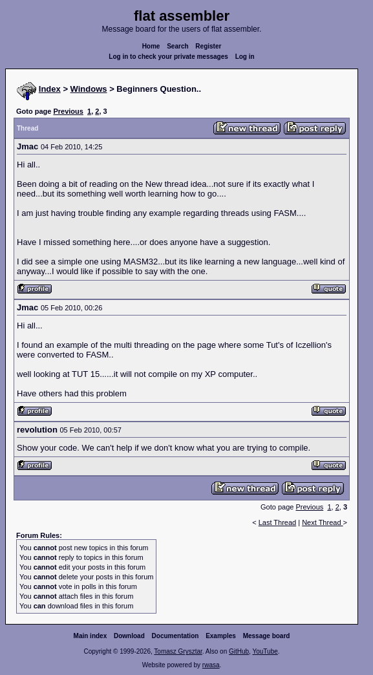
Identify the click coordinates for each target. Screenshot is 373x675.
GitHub (239, 651)
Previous (68, 111)
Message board (266, 635)
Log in (245, 56)
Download (129, 635)
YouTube (264, 651)
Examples (221, 635)
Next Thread (322, 522)
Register (208, 46)
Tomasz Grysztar (178, 651)
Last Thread (278, 522)
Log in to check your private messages (168, 56)
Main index (90, 635)
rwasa (211, 665)
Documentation (175, 635)
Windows (88, 89)
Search (177, 46)
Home (151, 46)
